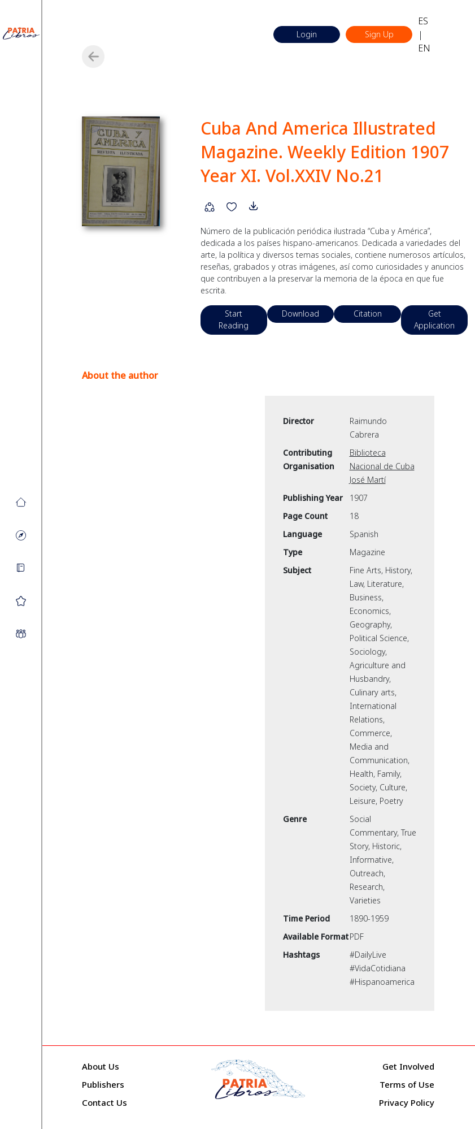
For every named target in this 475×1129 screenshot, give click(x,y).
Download (302, 302)
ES (424, 21)
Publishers (103, 1072)
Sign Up (379, 34)
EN (425, 48)
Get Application (437, 308)
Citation (370, 302)
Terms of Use (407, 1072)
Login (306, 34)
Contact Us (104, 1090)
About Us (100, 1054)
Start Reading (234, 308)
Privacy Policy (406, 1090)
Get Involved (408, 1054)
